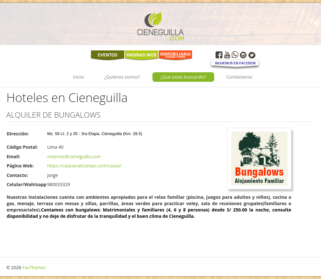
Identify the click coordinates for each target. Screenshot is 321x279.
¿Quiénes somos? (122, 77)
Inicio (78, 77)
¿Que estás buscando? (183, 77)
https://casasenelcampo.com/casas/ (84, 166)
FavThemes (34, 267)
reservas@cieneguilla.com (74, 156)
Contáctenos (240, 77)
